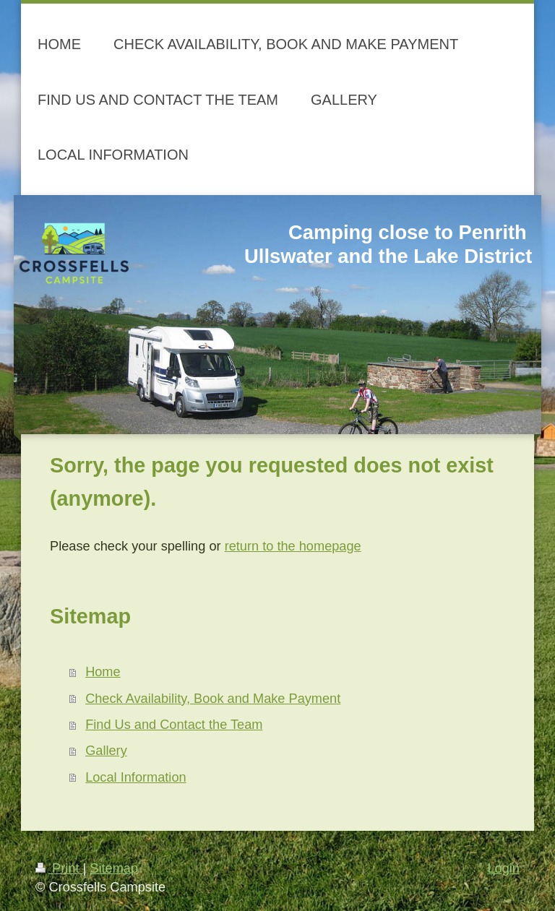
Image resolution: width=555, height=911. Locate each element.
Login (503, 868)
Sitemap (114, 868)
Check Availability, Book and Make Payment (212, 698)
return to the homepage (293, 546)
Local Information (135, 777)
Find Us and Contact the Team (173, 724)
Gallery (106, 750)
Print (59, 868)
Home (103, 672)
